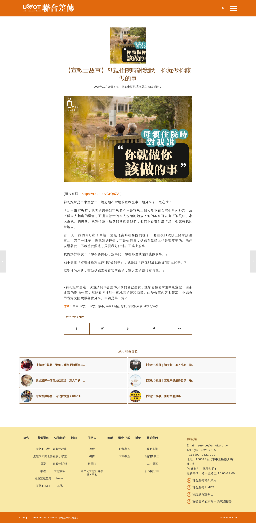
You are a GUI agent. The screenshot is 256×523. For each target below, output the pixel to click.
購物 (138, 437)
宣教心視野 (43, 448)
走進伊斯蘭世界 (43, 456)
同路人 (92, 437)
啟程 (43, 471)
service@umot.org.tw (213, 445)
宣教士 (84, 306)
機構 (92, 456)
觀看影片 (209, 468)
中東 (75, 306)
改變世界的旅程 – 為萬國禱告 (209, 501)
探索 (43, 463)
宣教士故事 (128, 86)
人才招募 (152, 463)
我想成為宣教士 (200, 494)
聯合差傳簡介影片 (201, 480)
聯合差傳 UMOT (200, 487)
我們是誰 (152, 448)
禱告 (26, 437)
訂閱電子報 (152, 471)
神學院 (92, 463)
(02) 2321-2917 (206, 454)
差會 (92, 448)
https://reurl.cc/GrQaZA (100, 194)
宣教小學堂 (60, 456)
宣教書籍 (59, 471)
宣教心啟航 (43, 485)
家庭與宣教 (135, 306)
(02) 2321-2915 (205, 450)
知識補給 (153, 86)
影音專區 (124, 448)
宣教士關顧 (113, 306)
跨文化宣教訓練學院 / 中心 (92, 472)
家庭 (124, 306)
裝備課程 (43, 437)
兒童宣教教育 (43, 478)
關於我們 (152, 437)
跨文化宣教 (151, 306)
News (59, 478)
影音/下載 (124, 437)
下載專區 (124, 456)
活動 (74, 437)
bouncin (233, 517)
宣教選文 (141, 86)
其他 (60, 485)
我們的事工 (152, 456)
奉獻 (110, 437)
